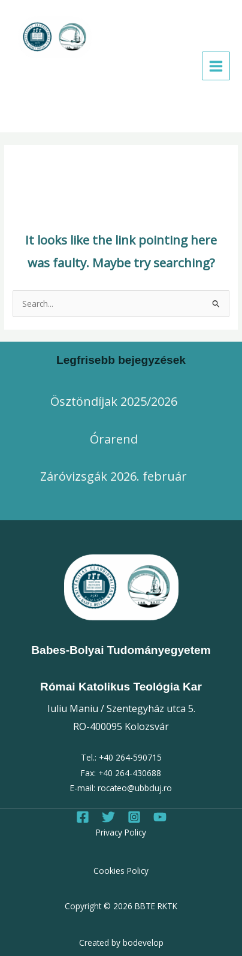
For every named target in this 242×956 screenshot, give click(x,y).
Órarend (114, 439)
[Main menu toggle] (216, 66)
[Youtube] (160, 817)
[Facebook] (82, 817)
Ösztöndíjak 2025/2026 (113, 401)
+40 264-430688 (129, 773)
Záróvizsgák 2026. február (113, 476)
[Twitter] (108, 817)
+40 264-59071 (128, 757)
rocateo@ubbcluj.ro (135, 788)
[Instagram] (134, 817)
